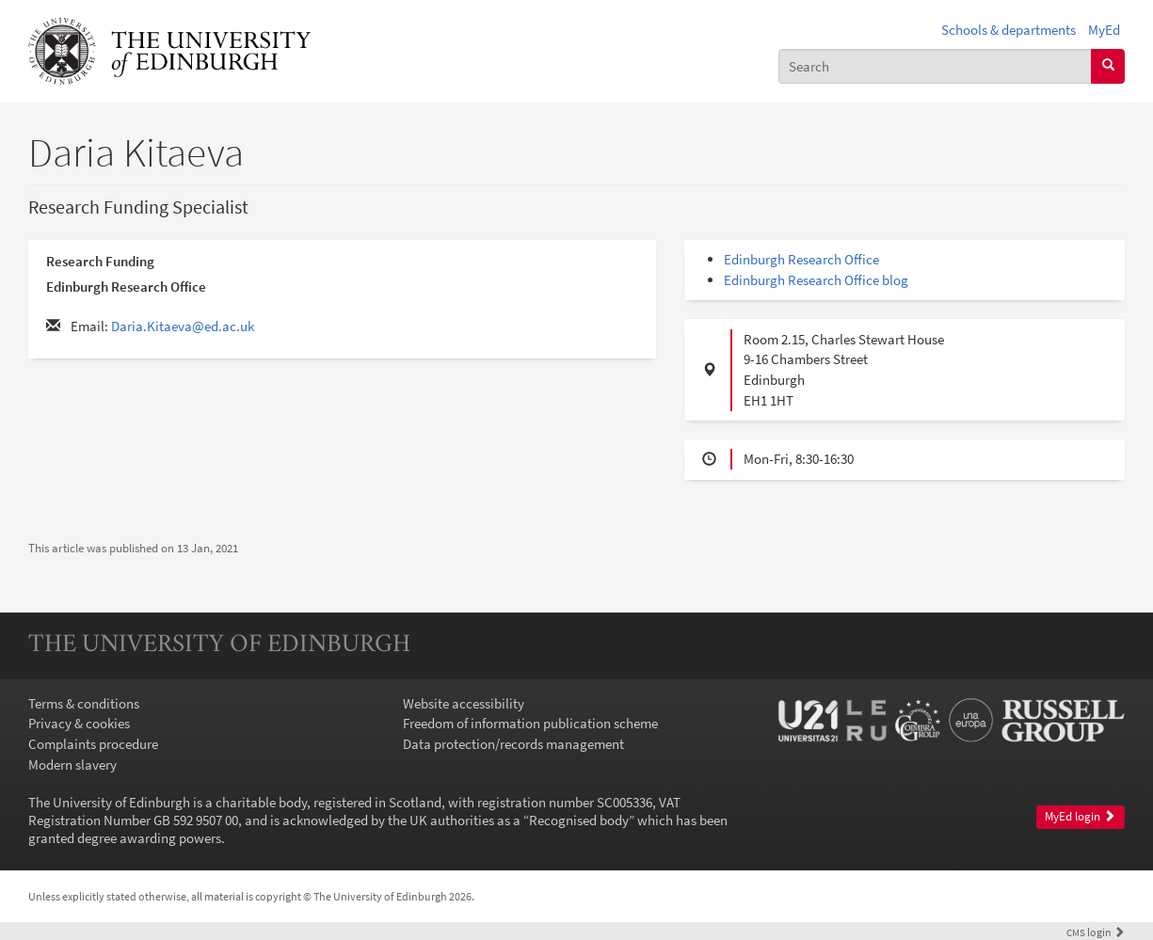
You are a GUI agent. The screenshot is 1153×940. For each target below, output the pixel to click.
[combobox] (935, 66)
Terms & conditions (83, 703)
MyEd (1104, 30)
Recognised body (579, 820)
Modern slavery (72, 764)
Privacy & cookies (79, 723)
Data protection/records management (513, 744)
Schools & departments (1008, 30)
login (1095, 932)
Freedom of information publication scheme (530, 723)
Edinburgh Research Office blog (816, 280)
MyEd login (1080, 816)
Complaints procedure (93, 744)
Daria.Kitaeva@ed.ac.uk (182, 326)
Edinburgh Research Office (801, 259)
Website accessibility (463, 703)
